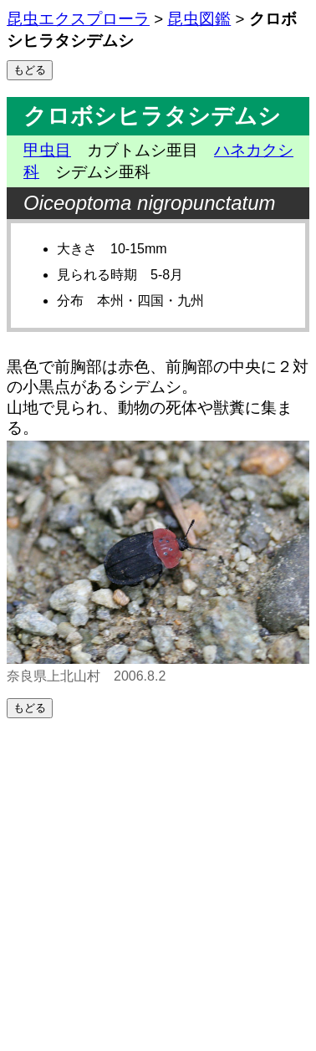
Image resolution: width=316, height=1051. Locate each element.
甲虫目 (47, 150)
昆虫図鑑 (199, 19)
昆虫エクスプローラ (78, 19)
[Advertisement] (158, 885)
